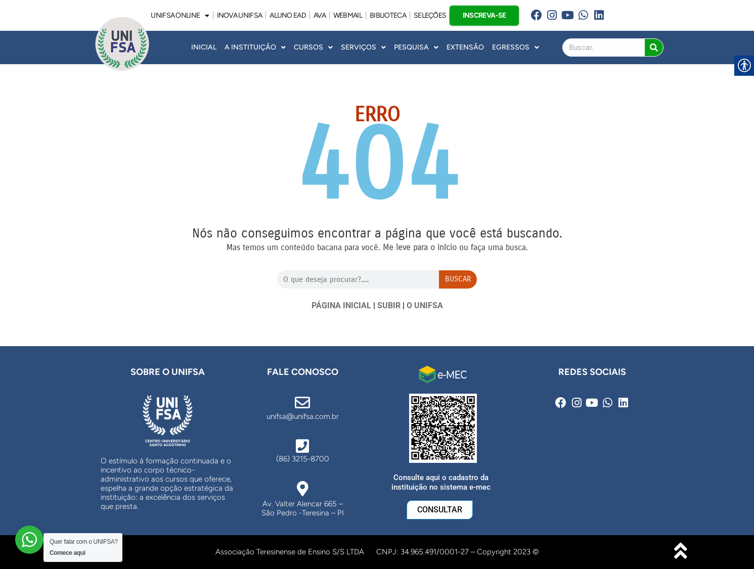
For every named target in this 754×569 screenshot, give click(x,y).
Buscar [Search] (458, 278)
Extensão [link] (465, 47)
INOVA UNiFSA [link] (239, 15)
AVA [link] (320, 15)
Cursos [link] (313, 47)
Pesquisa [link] (416, 47)
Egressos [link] (515, 47)
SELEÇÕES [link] (430, 15)
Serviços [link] (363, 47)
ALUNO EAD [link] (288, 15)
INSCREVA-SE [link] (484, 15)
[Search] (654, 47)
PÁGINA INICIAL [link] (341, 305)
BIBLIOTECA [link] (388, 15)
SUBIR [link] (389, 305)
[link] (537, 15)
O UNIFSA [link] (425, 305)
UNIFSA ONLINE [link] (180, 15)
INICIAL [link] (203, 47)
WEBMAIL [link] (347, 15)
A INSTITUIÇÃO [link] (255, 47)
